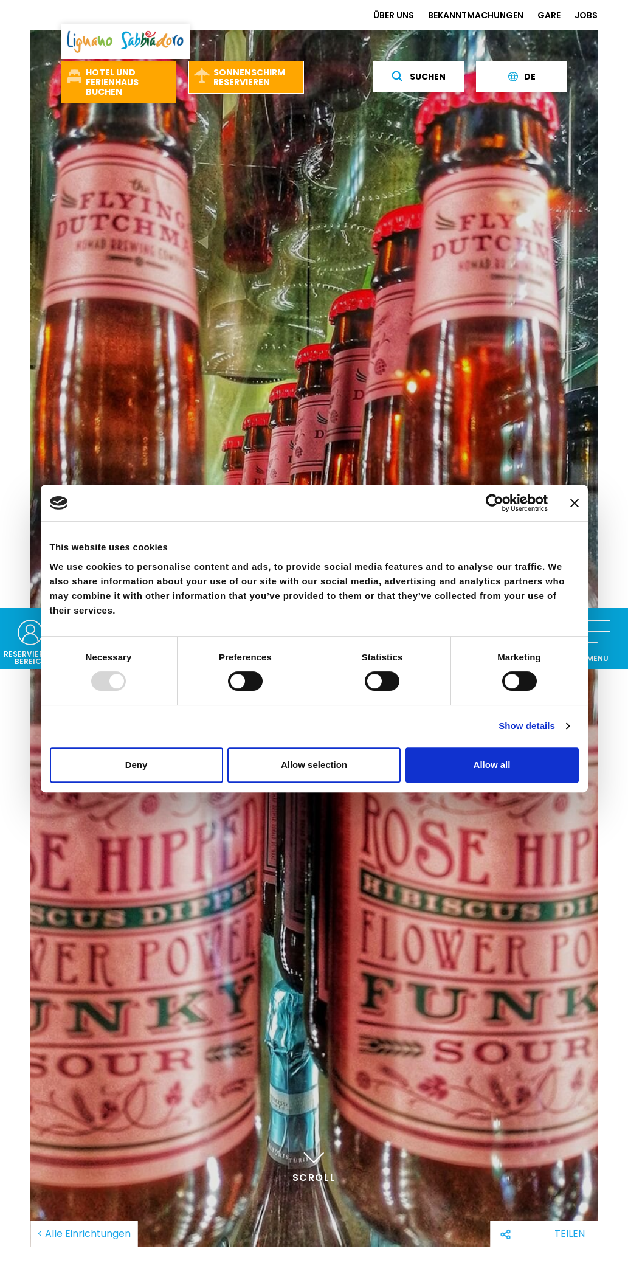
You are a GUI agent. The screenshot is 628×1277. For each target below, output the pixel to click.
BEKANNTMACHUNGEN (475, 15)
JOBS (586, 15)
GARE (549, 15)
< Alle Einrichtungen (84, 1234)
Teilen (569, 1234)
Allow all (492, 765)
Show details (527, 726)
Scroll (314, 1165)
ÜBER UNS (393, 15)
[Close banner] (574, 503)
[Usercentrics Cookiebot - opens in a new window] (494, 503)
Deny (136, 765)
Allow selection (314, 765)
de (522, 77)
